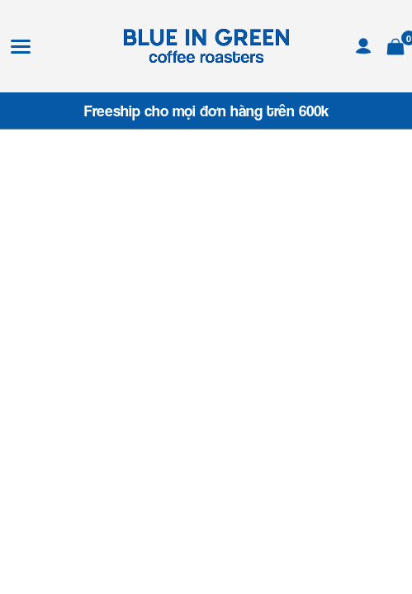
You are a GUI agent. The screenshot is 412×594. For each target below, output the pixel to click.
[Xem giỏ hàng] (395, 44)
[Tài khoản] (363, 44)
